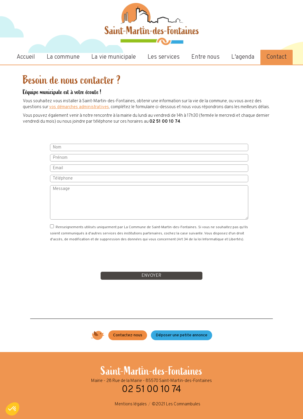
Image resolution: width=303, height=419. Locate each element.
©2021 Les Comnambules (176, 404)
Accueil (26, 57)
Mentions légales (131, 404)
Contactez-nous (127, 335)
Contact (276, 57)
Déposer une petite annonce (181, 335)
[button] (12, 409)
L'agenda (242, 57)
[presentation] (151, 257)
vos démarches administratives (79, 107)
